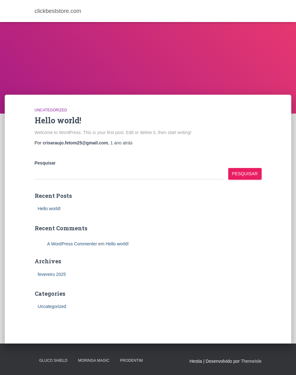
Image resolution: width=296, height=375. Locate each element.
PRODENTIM (131, 360)
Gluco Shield (53, 360)
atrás (121, 142)
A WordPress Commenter (72, 243)
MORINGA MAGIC (93, 360)
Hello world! (58, 120)
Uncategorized (51, 110)
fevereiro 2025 (52, 274)
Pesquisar (45, 162)
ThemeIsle (251, 361)
